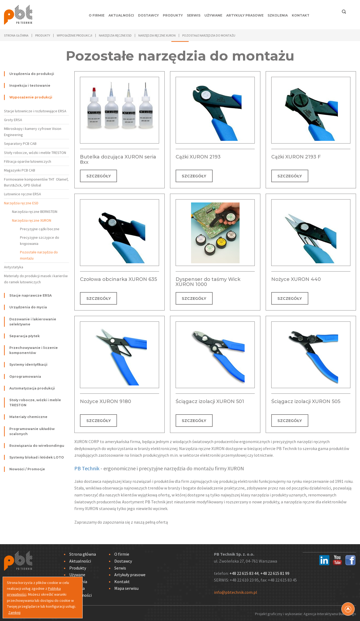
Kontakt (300, 15)
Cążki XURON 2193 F (296, 157)
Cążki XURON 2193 (198, 157)
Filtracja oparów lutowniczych (27, 161)
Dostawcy (148, 15)
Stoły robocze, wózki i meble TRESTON (35, 152)
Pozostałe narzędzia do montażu (39, 255)
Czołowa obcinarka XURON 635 (118, 279)
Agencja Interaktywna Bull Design (330, 612)
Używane (213, 15)
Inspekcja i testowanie (29, 85)
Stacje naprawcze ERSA (30, 295)
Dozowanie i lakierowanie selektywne (32, 321)
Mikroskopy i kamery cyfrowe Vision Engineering (32, 131)
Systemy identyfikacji (28, 365)
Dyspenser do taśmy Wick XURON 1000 (208, 281)
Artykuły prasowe (245, 15)
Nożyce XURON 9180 (105, 401)
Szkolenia (278, 15)
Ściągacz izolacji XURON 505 (305, 401)
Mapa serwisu (126, 587)
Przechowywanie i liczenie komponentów (33, 350)
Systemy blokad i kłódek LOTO (36, 457)
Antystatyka (13, 267)
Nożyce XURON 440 (296, 279)
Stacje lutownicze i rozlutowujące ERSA (35, 111)
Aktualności (121, 15)
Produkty (173, 15)
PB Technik (86, 467)
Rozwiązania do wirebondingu (36, 446)
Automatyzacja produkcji (32, 388)
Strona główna (16, 35)
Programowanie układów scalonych (32, 431)
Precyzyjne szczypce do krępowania (39, 240)
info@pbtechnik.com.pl (235, 591)
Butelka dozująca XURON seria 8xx (118, 159)
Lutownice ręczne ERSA (22, 194)
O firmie (96, 15)
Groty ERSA (13, 119)
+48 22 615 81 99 (274, 572)
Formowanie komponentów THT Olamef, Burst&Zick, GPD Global (36, 182)
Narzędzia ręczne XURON (31, 220)
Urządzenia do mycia (28, 307)
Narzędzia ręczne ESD (21, 203)
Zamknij (14, 612)
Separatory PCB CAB (20, 143)
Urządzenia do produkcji (31, 74)
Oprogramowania (25, 377)
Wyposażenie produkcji (30, 97)
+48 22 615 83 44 (243, 572)
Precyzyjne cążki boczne (39, 228)
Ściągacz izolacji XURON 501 (210, 401)
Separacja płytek (24, 336)
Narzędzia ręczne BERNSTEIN (34, 211)
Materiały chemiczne (28, 417)
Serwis (193, 15)
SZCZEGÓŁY (98, 176)
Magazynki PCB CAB (19, 170)
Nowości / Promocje (27, 469)
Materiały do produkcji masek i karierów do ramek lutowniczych (36, 278)
